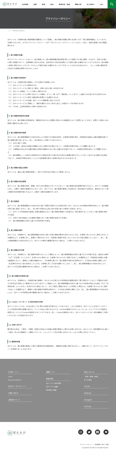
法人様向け (91, 4)
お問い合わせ (13, 393)
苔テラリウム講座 (52, 387)
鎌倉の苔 (78, 4)
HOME (13, 372)
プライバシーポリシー (86, 444)
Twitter (87, 386)
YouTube (87, 406)
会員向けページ (14, 399)
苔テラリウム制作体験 (53, 383)
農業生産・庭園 (64, 4)
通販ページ (50, 372)
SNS (101, 4)
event (10, 376)
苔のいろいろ (89, 372)
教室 (43, 4)
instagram (88, 399)
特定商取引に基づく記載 (102, 444)
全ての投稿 (87, 380)
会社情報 (25, 4)
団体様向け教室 (51, 390)
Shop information (14, 380)
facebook (87, 393)
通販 (35, 4)
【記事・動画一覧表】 (91, 376)
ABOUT (17, 386)
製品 (52, 4)
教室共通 (49, 378)
